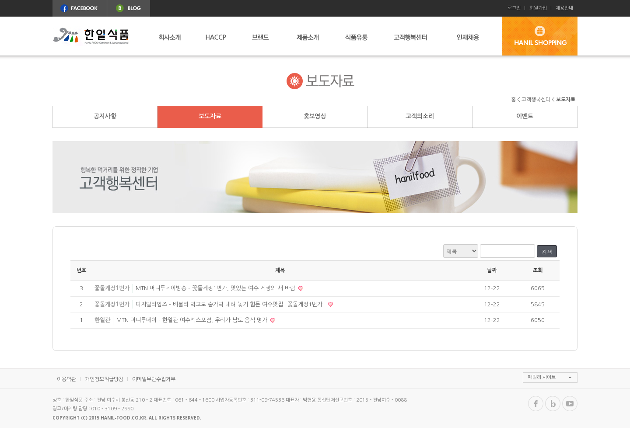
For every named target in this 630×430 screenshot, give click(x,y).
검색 (547, 251)
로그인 (514, 8)
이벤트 (524, 116)
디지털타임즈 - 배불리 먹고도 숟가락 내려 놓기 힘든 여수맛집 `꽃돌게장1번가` (231, 304)
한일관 (102, 320)
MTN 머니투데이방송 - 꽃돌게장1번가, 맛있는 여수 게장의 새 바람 (216, 288)
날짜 (492, 270)
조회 (537, 270)
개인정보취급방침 (104, 379)
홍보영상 (315, 116)
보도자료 (210, 116)
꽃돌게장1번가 (112, 288)
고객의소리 (420, 116)
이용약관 (66, 379)
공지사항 (105, 116)
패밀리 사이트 (542, 377)
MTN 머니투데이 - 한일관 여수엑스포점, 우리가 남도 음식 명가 (192, 320)
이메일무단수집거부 (153, 379)
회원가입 (538, 8)
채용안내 (564, 8)
